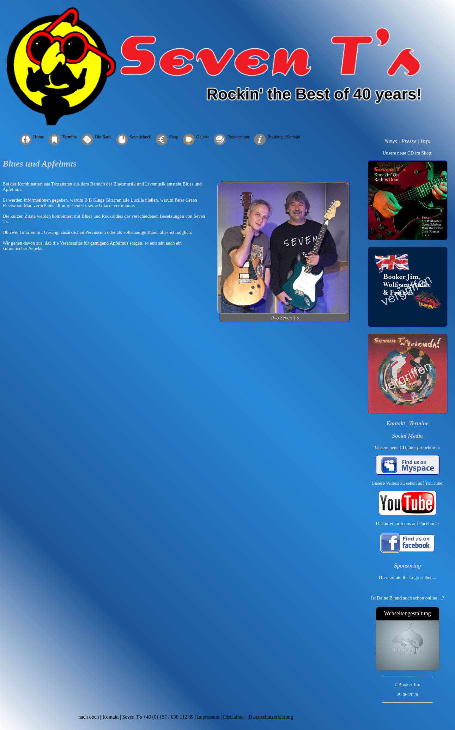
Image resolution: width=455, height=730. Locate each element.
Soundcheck (140, 137)
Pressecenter (238, 137)
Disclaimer (234, 717)
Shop (173, 137)
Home (38, 137)
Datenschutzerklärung (271, 717)
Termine (69, 137)
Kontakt (395, 423)
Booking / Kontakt (283, 137)
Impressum (208, 717)
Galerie (202, 137)
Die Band (103, 137)
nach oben (88, 717)
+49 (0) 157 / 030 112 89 (168, 717)
